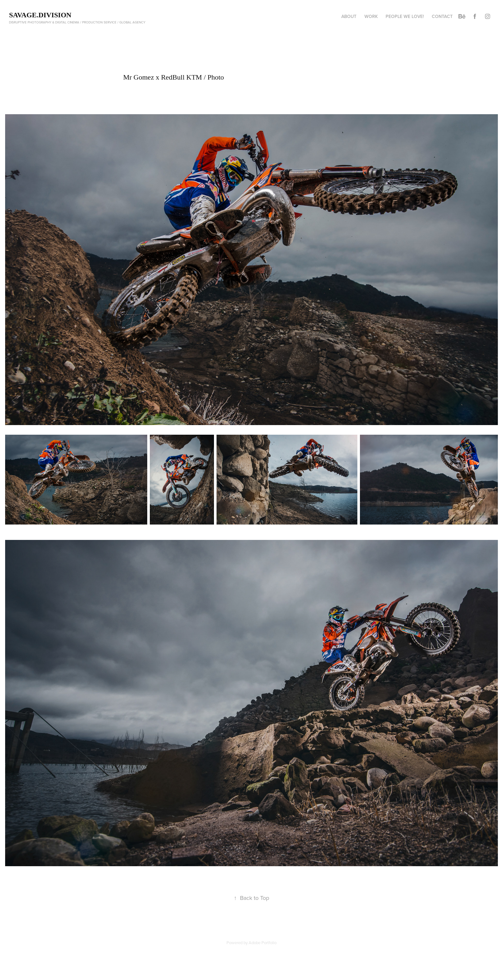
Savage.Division (40, 15)
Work (371, 16)
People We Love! (405, 16)
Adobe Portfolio (263, 942)
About (348, 16)
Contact (442, 16)
